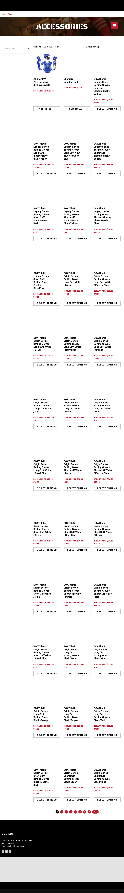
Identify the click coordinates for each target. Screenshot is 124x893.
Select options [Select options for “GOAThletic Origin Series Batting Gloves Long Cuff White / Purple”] (77, 426)
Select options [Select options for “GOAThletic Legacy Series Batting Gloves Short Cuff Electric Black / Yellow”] (107, 173)
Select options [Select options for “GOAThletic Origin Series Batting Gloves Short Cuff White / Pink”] (47, 611)
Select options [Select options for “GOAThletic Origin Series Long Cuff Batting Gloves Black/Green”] (77, 673)
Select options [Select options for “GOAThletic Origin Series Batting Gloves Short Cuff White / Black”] (77, 488)
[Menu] (114, 25)
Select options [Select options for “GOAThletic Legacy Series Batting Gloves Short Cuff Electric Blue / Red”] (47, 238)
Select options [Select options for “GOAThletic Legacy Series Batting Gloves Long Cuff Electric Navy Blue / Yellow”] (47, 173)
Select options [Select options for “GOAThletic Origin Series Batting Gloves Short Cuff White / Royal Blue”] (47, 673)
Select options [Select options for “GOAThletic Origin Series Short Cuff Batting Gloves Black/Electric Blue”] (47, 799)
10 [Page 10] (80, 812)
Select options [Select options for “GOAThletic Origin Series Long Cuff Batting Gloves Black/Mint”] (107, 673)
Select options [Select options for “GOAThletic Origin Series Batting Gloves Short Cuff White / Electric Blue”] (107, 488)
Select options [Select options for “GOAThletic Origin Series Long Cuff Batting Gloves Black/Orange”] (47, 735)
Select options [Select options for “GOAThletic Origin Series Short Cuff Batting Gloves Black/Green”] (77, 799)
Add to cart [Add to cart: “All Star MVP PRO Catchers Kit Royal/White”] (47, 108)
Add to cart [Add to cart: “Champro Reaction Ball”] (77, 108)
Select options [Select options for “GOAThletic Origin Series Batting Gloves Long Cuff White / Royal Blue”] (47, 488)
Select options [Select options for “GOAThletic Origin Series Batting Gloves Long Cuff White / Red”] (107, 426)
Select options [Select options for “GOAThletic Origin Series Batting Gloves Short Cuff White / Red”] (107, 611)
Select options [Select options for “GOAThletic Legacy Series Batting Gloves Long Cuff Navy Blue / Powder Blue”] (77, 173)
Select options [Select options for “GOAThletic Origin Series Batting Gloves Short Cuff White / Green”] (47, 549)
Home (4, 14)
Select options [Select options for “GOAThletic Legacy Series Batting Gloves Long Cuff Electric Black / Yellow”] (107, 108)
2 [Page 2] (61, 812)
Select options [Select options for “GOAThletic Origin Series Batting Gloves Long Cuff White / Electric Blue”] (107, 303)
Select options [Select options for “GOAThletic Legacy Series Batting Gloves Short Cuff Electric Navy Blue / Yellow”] (77, 238)
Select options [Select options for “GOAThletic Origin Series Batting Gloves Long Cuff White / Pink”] (47, 426)
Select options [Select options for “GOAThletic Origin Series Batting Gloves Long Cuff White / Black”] (77, 303)
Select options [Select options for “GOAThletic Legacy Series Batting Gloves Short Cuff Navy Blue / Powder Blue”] (107, 238)
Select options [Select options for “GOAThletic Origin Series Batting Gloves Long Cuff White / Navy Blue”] (77, 364)
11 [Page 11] (84, 812)
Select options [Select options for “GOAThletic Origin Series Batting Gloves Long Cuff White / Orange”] (107, 364)
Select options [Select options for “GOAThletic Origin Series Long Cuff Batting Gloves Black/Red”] (107, 735)
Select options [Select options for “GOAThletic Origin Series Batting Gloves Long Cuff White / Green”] (47, 364)
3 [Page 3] (66, 812)
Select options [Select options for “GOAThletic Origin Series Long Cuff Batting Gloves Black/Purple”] (77, 735)
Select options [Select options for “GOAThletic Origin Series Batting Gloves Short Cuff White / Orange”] (107, 549)
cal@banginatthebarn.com (13, 846)
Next (95, 812)
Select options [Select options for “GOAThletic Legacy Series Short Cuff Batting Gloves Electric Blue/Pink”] (47, 303)
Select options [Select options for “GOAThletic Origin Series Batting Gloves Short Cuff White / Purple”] (77, 611)
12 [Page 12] (89, 812)
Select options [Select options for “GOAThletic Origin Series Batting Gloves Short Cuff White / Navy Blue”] (77, 549)
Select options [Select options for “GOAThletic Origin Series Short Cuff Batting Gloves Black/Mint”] (107, 799)
